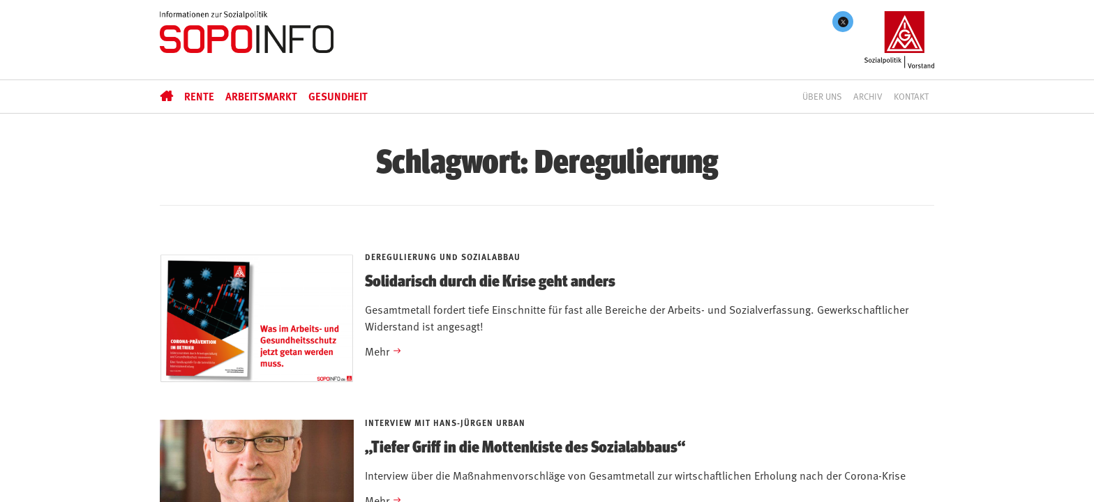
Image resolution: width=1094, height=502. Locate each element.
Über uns (822, 96)
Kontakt (911, 96)
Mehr (377, 350)
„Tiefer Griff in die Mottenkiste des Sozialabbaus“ (525, 445)
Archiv (868, 96)
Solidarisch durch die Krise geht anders (490, 279)
